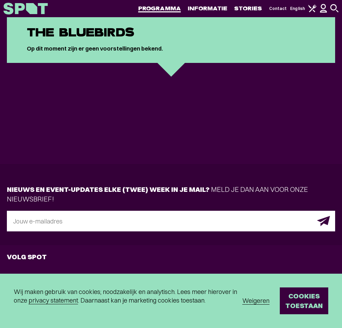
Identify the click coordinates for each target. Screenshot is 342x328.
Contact (278, 8)
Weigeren (255, 301)
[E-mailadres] (171, 221)
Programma (159, 8)
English (297, 8)
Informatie (207, 8)
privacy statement (53, 300)
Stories (248, 8)
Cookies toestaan (304, 301)
